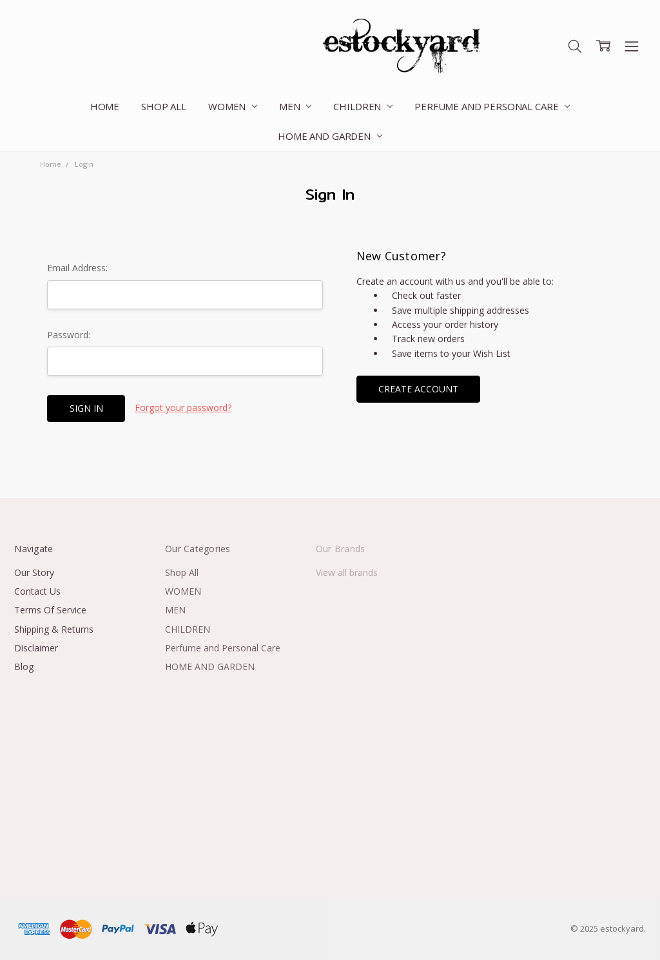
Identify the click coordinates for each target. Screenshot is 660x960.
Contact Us (37, 591)
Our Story (34, 572)
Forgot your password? (183, 407)
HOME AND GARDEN (330, 136)
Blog (24, 666)
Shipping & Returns (53, 629)
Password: (68, 335)
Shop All (163, 106)
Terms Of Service (50, 610)
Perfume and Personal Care (492, 106)
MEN (295, 106)
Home (104, 106)
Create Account (418, 389)
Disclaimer (36, 648)
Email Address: (77, 268)
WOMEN (232, 106)
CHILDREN (363, 106)
